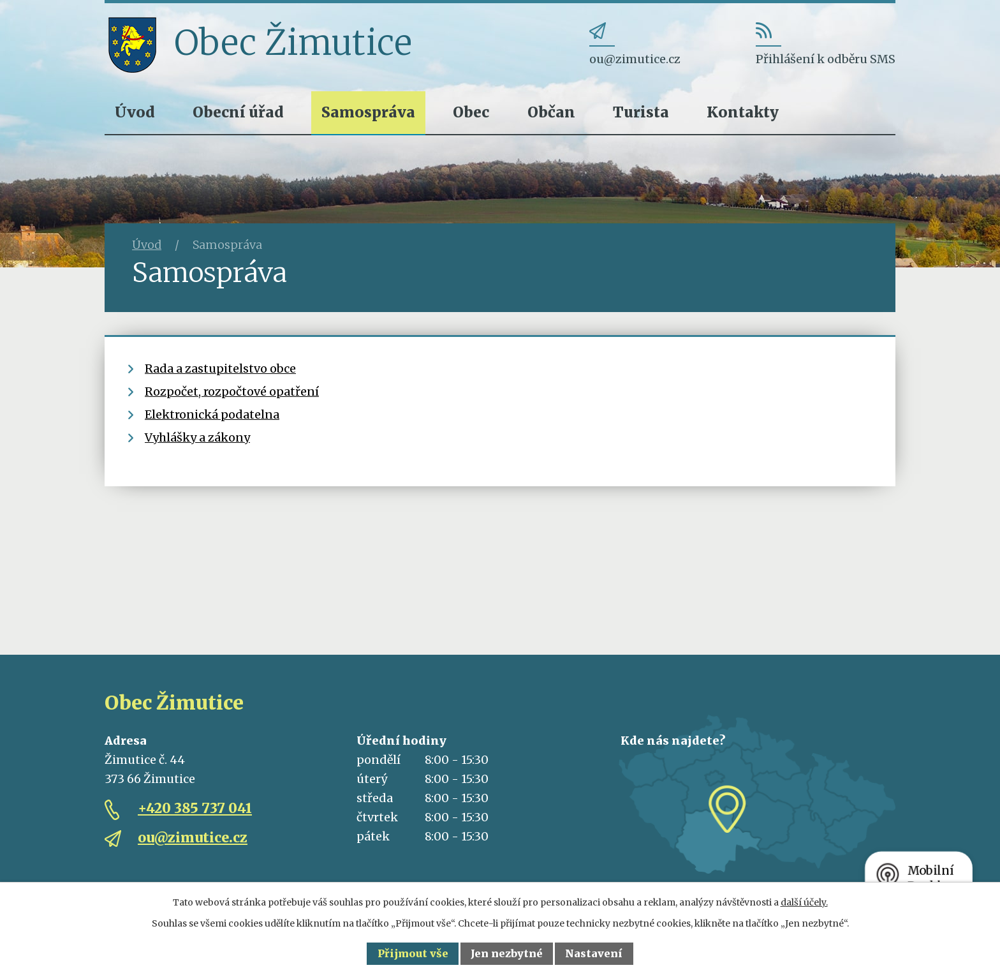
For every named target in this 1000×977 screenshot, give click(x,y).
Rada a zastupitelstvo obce (220, 368)
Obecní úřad (238, 112)
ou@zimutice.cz (192, 837)
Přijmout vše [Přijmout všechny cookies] (413, 953)
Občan (551, 112)
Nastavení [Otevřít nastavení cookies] (593, 953)
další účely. (804, 902)
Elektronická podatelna (212, 414)
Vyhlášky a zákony (197, 437)
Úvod (135, 112)
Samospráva (368, 112)
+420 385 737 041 (195, 808)
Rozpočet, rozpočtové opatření (232, 391)
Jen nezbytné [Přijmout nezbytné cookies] (507, 953)
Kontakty (743, 112)
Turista (641, 112)
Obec (471, 112)
